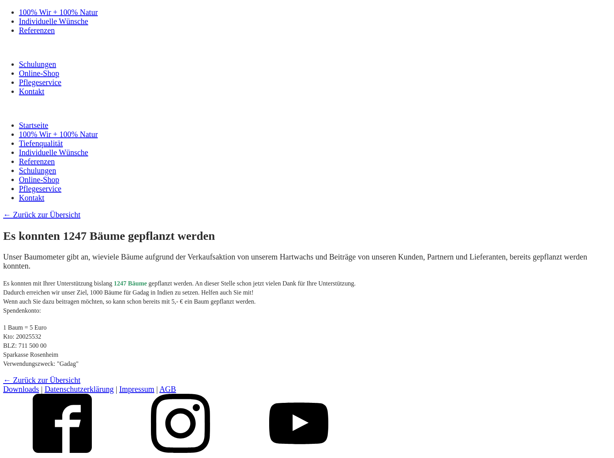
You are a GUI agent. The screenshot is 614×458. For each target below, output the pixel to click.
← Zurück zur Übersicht (41, 214)
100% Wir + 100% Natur (58, 12)
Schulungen (37, 64)
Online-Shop (39, 73)
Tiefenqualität (41, 143)
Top (595, 439)
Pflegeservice (40, 82)
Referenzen (37, 30)
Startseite (33, 125)
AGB (167, 389)
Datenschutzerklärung (79, 389)
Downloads (21, 389)
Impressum (136, 389)
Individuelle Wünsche (53, 21)
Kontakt (31, 91)
